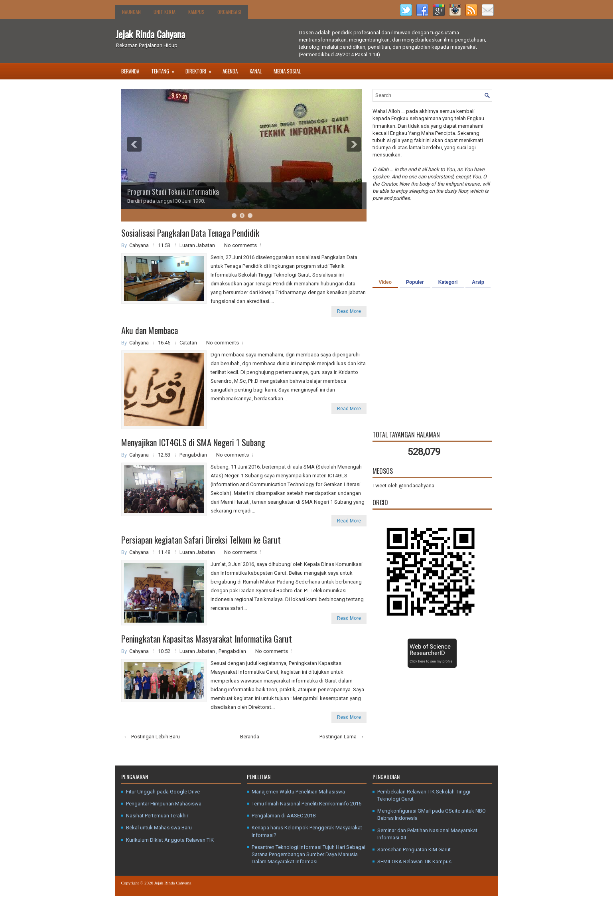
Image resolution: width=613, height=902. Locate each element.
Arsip (478, 282)
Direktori (201, 69)
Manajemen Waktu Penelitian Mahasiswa (298, 792)
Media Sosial (287, 71)
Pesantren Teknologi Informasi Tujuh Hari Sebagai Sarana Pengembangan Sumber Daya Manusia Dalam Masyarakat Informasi (308, 854)
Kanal (256, 71)
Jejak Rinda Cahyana (150, 34)
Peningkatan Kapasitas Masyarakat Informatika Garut (206, 638)
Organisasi (229, 11)
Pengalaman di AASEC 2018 (283, 816)
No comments (240, 245)
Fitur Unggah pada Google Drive (163, 792)
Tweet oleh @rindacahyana (403, 486)
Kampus (196, 11)
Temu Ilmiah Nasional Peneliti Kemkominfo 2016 (306, 804)
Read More (349, 311)
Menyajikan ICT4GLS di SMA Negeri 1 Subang (193, 442)
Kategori (448, 282)
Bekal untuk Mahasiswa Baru (159, 828)
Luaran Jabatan (197, 245)
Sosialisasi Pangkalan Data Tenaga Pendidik (190, 232)
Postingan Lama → (341, 737)
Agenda (230, 71)
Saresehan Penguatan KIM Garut (414, 850)
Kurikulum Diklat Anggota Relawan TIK (170, 840)
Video (385, 282)
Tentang (165, 69)
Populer (415, 282)
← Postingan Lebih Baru (152, 737)
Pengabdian (193, 455)
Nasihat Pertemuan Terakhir (157, 816)
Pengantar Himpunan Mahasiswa (163, 804)
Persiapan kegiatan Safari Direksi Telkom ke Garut (201, 539)
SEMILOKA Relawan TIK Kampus (414, 861)
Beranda (130, 71)
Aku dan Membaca (149, 330)
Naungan (131, 11)
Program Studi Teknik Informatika (173, 191)
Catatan (188, 343)
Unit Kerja (164, 11)
